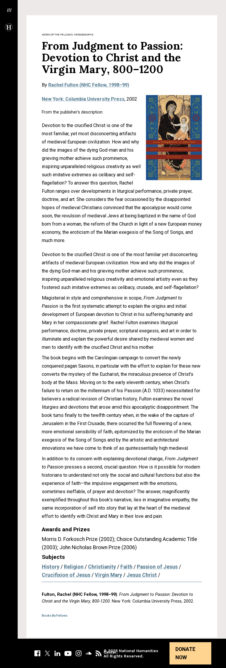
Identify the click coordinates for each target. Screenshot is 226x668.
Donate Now (185, 653)
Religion (74, 567)
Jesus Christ (142, 575)
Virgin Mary (108, 575)
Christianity (102, 567)
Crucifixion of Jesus (66, 575)
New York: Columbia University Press (83, 99)
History (50, 567)
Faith (126, 567)
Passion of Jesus (157, 567)
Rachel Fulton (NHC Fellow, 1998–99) (88, 85)
